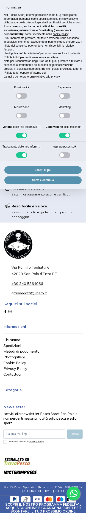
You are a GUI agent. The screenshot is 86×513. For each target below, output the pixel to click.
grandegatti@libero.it (29, 293)
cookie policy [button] (60, 34)
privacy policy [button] (67, 18)
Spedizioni (12, 345)
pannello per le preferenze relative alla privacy (32, 76)
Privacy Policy (15, 368)
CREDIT (59, 491)
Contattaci (12, 374)
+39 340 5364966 (27, 283)
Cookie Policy (14, 362)
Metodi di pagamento (21, 351)
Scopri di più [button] (43, 170)
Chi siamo (11, 339)
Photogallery (14, 357)
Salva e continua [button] (43, 180)
